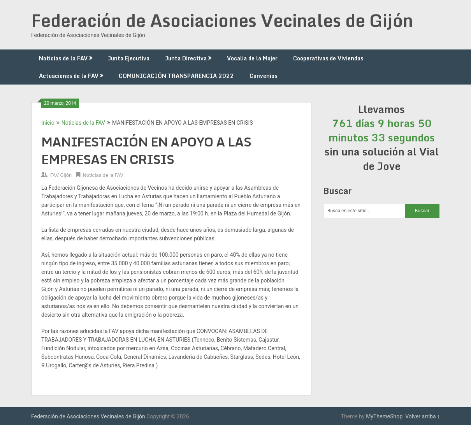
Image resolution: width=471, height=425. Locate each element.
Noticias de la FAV (63, 58)
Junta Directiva (186, 58)
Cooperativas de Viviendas (328, 58)
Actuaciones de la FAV (68, 75)
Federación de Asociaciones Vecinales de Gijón (222, 20)
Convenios (263, 75)
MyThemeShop (384, 416)
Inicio (47, 123)
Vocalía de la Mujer (252, 58)
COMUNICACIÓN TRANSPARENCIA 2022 (176, 75)
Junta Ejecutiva (128, 58)
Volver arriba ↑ (422, 416)
